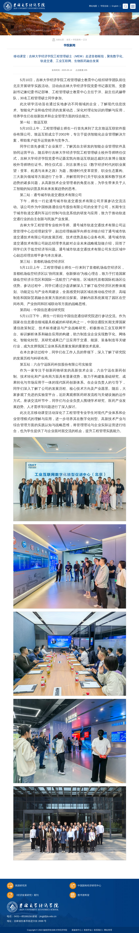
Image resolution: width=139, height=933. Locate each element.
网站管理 (108, 930)
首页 (68, 40)
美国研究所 (17, 885)
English (115, 6)
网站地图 (93, 6)
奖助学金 (88, 930)
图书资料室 (79, 895)
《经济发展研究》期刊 (23, 895)
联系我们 (98, 930)
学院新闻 (77, 40)
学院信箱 (104, 6)
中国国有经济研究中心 (85, 885)
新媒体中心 (77, 930)
